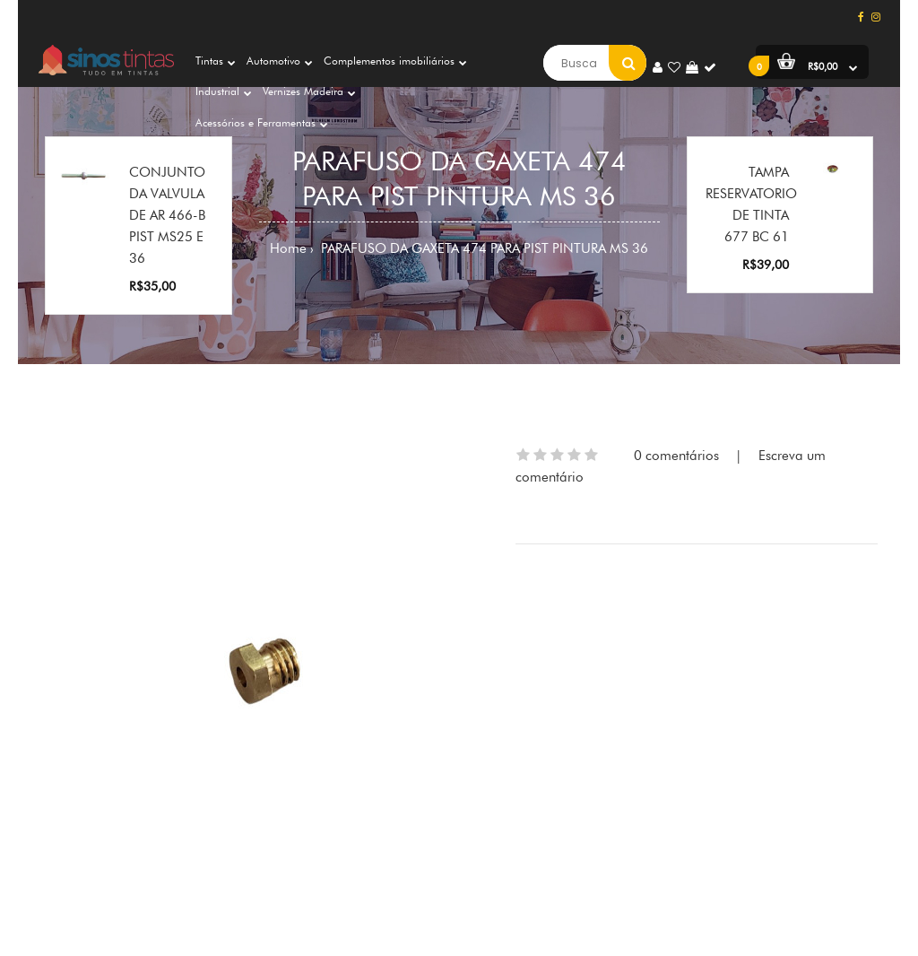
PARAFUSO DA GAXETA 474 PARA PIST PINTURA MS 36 (482, 248)
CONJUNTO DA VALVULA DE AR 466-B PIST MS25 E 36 (167, 215)
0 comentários (676, 456)
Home (288, 248)
